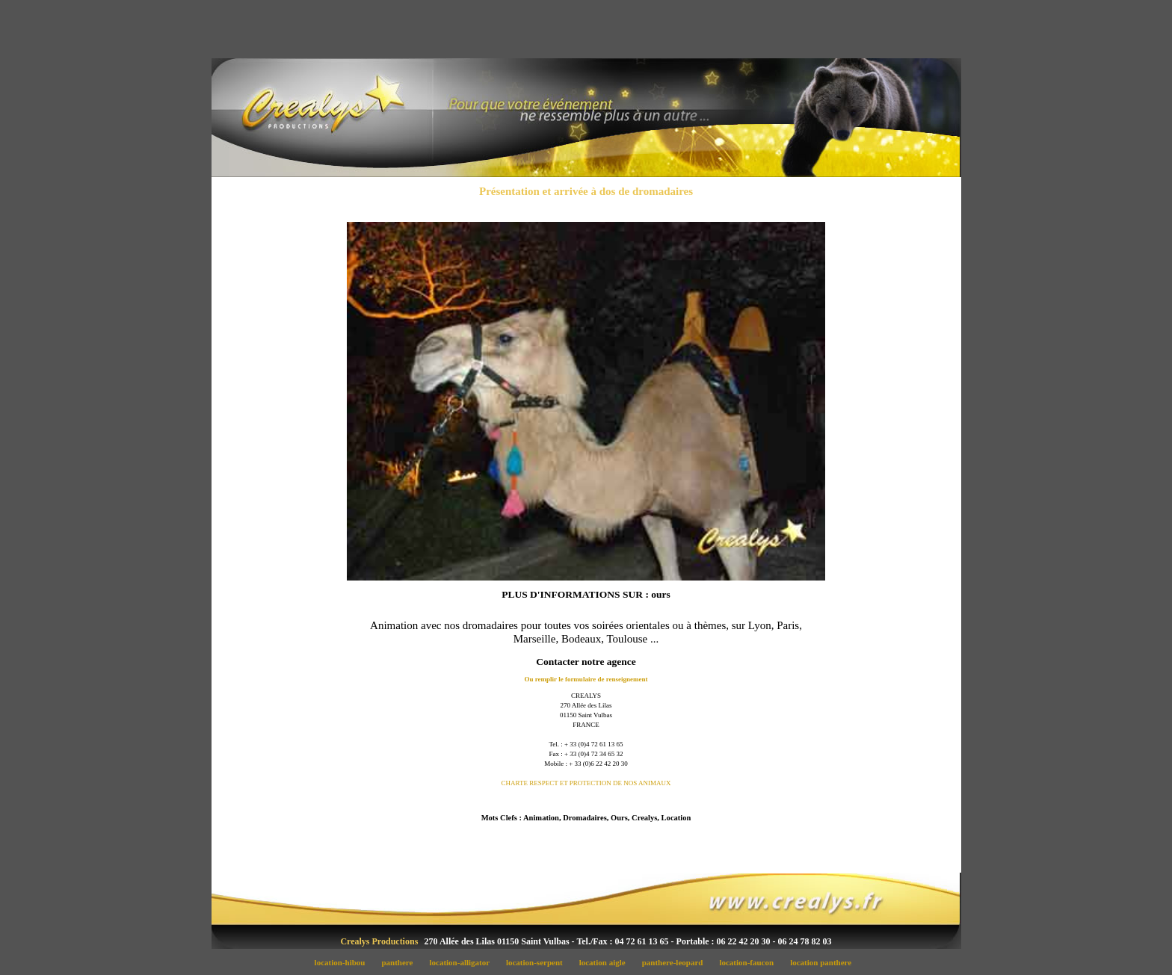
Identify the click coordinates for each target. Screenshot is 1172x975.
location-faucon (750, 962)
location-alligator (463, 962)
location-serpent (538, 962)
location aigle (606, 962)
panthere (401, 962)
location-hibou (343, 962)
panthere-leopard (676, 962)
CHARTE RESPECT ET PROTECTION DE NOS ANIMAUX (585, 783)
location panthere (824, 962)
